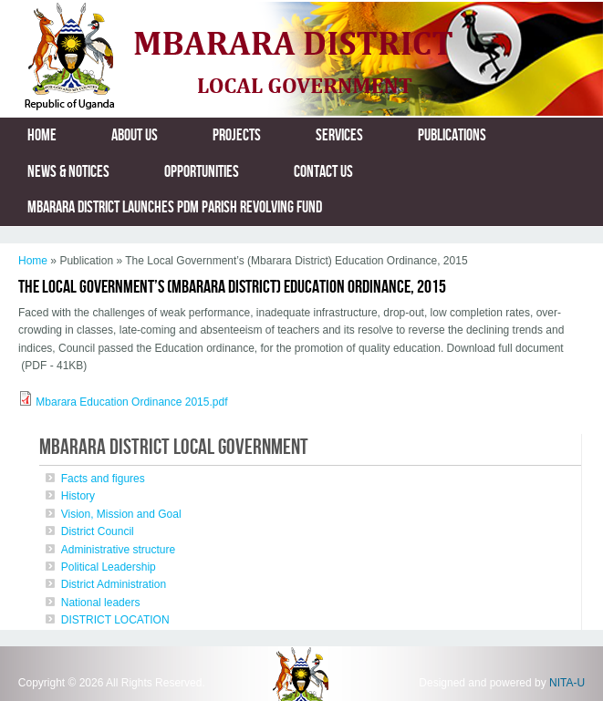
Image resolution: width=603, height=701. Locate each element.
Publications (452, 135)
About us (134, 135)
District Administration (113, 584)
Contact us (323, 171)
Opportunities (201, 171)
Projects (237, 135)
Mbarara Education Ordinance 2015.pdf (131, 402)
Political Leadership (108, 567)
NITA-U (567, 682)
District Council (97, 531)
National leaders (100, 602)
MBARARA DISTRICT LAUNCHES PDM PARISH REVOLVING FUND (174, 207)
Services (339, 135)
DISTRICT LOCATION (115, 619)
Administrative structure (118, 549)
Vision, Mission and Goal (121, 514)
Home (42, 135)
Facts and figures (103, 478)
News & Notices (68, 171)
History (78, 496)
